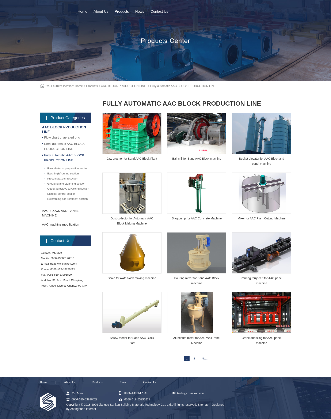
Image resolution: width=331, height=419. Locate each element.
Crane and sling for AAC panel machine (261, 340)
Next (205, 358)
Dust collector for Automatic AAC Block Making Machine (132, 221)
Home (79, 86)
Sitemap (203, 404)
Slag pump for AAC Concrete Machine (197, 218)
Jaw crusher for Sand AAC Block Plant (132, 158)
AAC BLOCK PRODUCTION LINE (123, 86)
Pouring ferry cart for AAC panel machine (261, 280)
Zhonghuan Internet (83, 409)
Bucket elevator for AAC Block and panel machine (261, 161)
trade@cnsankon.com (63, 263)
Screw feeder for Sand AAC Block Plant (132, 340)
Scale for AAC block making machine (132, 278)
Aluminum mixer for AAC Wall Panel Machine (196, 340)
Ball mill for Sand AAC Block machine (196, 158)
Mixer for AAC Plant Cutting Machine (261, 218)
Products (92, 86)
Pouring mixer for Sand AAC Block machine (196, 280)
